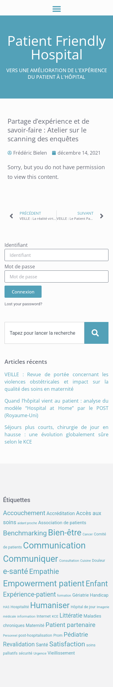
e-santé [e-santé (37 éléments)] (15, 571)
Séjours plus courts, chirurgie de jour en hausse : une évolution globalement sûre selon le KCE (56, 434)
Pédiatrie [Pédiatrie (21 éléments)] (76, 634)
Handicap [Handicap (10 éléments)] (99, 595)
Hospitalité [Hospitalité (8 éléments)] (20, 607)
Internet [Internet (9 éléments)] (43, 616)
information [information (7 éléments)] (26, 616)
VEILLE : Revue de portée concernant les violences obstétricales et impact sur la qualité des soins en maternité (56, 381)
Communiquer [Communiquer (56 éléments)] (30, 559)
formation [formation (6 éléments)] (64, 596)
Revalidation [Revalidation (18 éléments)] (19, 644)
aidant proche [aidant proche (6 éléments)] (27, 523)
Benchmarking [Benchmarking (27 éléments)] (25, 533)
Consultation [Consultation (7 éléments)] (69, 560)
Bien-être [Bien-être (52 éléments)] (64, 533)
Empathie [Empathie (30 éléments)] (44, 571)
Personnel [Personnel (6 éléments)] (10, 636)
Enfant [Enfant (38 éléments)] (97, 583)
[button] (56, 8)
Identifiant (16, 245)
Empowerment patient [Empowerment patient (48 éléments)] (43, 583)
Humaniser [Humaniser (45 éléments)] (50, 605)
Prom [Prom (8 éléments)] (57, 635)
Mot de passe (20, 267)
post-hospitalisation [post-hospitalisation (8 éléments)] (35, 635)
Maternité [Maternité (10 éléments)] (35, 625)
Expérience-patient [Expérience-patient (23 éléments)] (29, 594)
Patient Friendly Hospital (56, 47)
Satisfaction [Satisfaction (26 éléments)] (67, 644)
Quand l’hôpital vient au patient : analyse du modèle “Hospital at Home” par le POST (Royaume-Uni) (56, 408)
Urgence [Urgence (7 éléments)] (39, 653)
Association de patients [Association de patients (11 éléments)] (62, 522)
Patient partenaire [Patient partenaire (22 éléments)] (71, 624)
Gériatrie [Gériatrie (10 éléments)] (80, 595)
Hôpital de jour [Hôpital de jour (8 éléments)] (83, 607)
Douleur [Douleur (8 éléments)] (98, 560)
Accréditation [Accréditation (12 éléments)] (60, 513)
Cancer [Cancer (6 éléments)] (88, 534)
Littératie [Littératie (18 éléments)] (71, 615)
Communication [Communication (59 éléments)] (54, 545)
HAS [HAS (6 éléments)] (6, 607)
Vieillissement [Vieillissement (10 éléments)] (61, 653)
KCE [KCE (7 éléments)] (55, 616)
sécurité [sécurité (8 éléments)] (25, 653)
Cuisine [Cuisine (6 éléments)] (85, 561)
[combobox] (44, 333)
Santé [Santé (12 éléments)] (42, 645)
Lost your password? (23, 303)
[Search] (96, 333)
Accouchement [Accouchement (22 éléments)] (24, 513)
